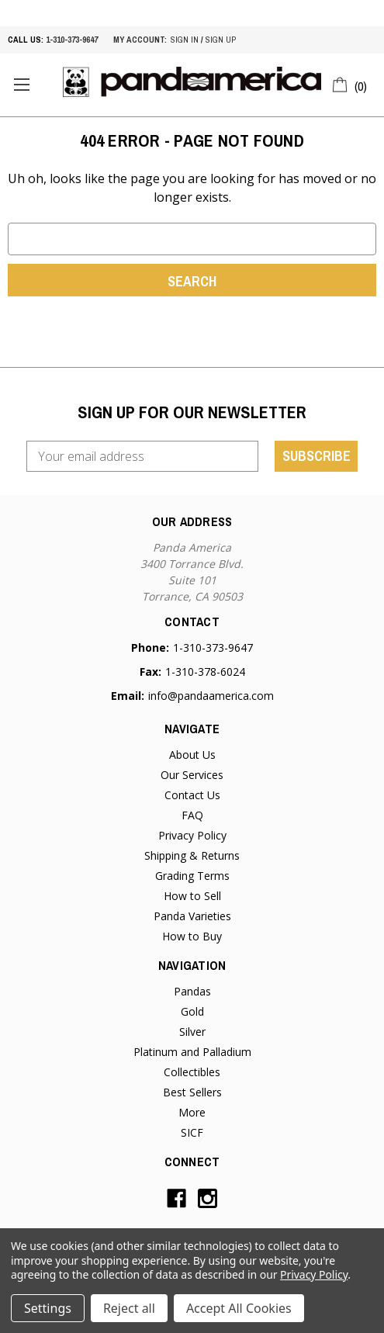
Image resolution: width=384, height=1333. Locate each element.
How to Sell (192, 895)
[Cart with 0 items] (350, 84)
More (192, 1112)
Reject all (129, 1308)
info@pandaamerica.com (211, 695)
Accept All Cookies (239, 1308)
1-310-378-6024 (205, 671)
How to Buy (192, 936)
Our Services (192, 774)
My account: (140, 39)
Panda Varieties (192, 916)
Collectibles (192, 1072)
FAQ (192, 815)
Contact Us (192, 795)
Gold (192, 1011)
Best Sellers (192, 1092)
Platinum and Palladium (192, 1051)
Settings (47, 1308)
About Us (192, 754)
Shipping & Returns (192, 855)
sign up (221, 39)
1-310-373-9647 (72, 39)
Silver (192, 1031)
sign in (185, 39)
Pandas (192, 991)
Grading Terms (192, 875)
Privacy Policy (192, 835)
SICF (192, 1132)
